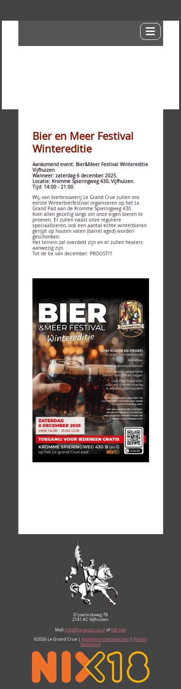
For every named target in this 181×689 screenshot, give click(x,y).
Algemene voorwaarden (105, 639)
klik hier (118, 630)
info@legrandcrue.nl (85, 630)
